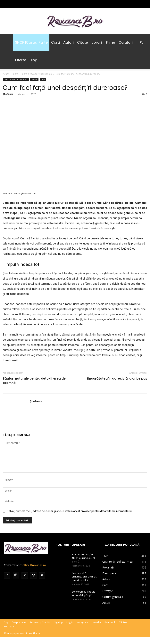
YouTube (9, 626)
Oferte (20, 60)
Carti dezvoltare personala (37, 74)
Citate (82, 42)
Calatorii (126, 42)
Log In (69, 622)
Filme (110, 42)
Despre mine (19, 622)
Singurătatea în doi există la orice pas (116, 378)
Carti (55, 42)
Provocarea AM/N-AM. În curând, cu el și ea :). (83, 558)
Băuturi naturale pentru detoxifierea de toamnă (34, 380)
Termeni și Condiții (40, 622)
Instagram (82, 622)
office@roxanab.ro (34, 565)
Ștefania (8, 94)
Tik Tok (123, 622)
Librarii (97, 42)
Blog (33, 60)
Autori (68, 42)
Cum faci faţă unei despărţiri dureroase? (65, 87)
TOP (43, 79)
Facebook (109, 622)
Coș (6, 622)
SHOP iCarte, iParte (31, 42)
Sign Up (58, 622)
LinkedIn (96, 622)
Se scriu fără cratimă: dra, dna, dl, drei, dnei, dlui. (84, 576)
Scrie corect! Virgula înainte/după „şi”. (84, 593)
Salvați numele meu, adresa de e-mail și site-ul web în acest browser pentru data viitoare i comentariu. (69, 511)
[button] (141, 42)
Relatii (34, 79)
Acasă (6, 74)
